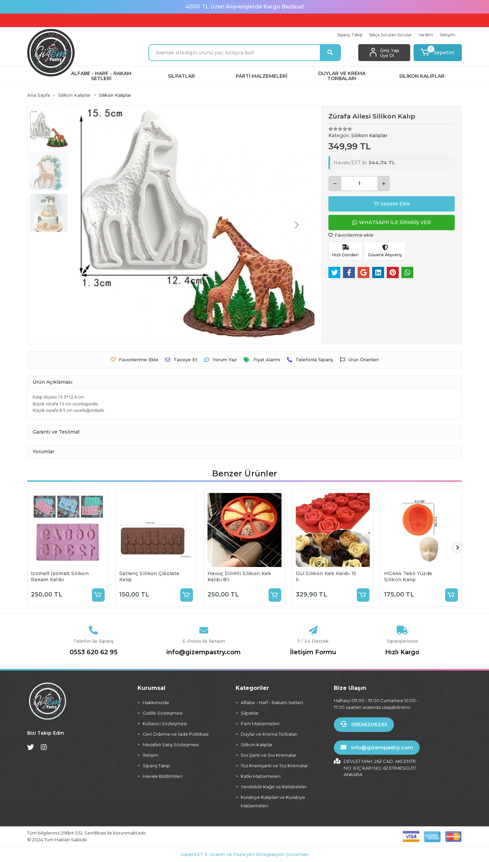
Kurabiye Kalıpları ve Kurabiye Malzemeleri (273, 801)
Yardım (426, 34)
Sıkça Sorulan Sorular (390, 34)
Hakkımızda (156, 702)
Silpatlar (250, 713)
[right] (462, 547)
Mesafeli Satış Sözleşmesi (171, 744)
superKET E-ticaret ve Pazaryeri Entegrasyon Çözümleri (245, 854)
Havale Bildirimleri (162, 776)
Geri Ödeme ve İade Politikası (176, 734)
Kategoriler (252, 688)
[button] (438, 52)
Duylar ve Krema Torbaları (269, 734)
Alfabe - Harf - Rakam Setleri (272, 702)
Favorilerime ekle (351, 235)
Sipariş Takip (349, 34)
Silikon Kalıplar (257, 744)
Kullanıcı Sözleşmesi (165, 723)
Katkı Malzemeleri (260, 776)
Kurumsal (151, 688)
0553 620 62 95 (93, 652)
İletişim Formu (313, 652)
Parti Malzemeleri (260, 723)
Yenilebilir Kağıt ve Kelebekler (274, 786)
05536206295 (364, 724)
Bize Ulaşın (350, 688)
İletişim (447, 34)
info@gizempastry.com (203, 652)
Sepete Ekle (391, 203)
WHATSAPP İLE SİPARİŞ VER (391, 222)
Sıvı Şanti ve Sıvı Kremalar (268, 755)
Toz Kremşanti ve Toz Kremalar (274, 765)
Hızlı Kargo (402, 652)
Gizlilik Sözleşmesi (162, 713)
